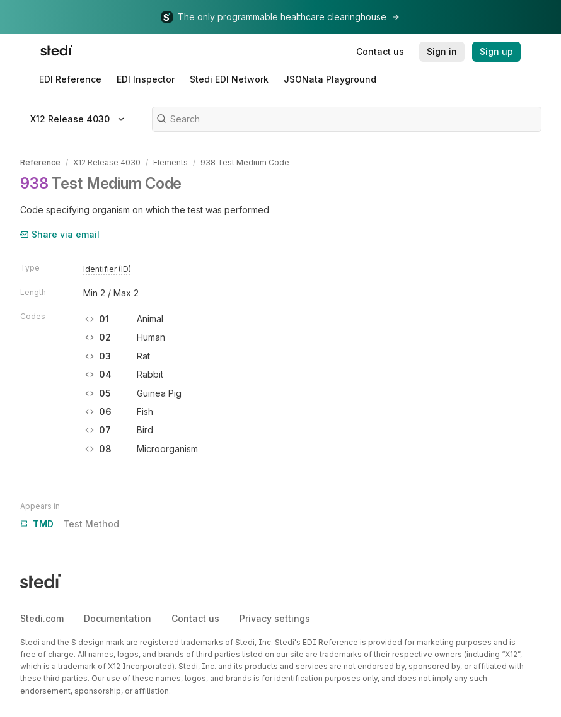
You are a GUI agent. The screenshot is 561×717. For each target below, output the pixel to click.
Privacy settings (275, 618)
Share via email (60, 234)
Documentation (117, 618)
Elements (170, 162)
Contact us (195, 618)
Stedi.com (42, 618)
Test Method (69, 524)
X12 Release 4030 (107, 162)
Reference (40, 162)
